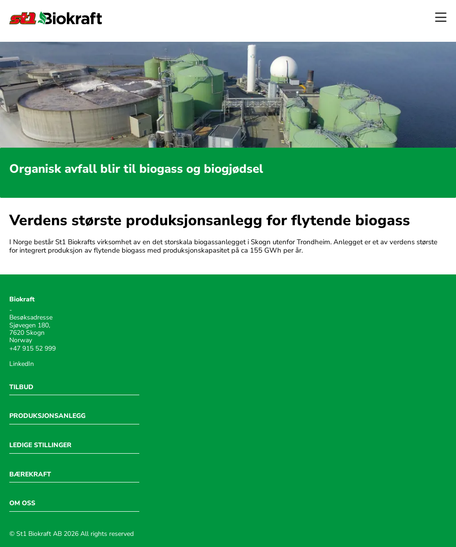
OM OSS (22, 503)
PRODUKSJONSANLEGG (47, 416)
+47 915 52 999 (32, 349)
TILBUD (21, 387)
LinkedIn (21, 364)
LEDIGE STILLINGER (40, 445)
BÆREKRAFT (30, 474)
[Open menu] (441, 18)
